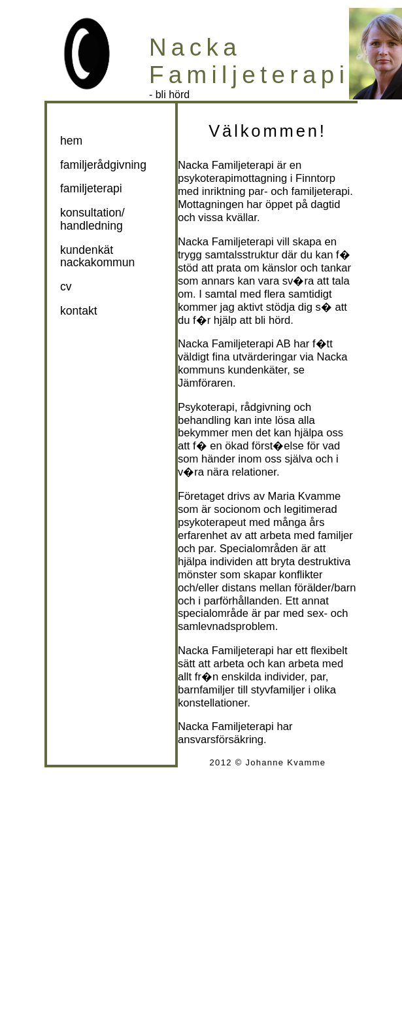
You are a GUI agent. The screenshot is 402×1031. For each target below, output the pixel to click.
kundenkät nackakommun (97, 256)
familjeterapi (91, 188)
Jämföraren (205, 383)
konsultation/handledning (92, 219)
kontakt (78, 310)
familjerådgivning (103, 164)
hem (71, 140)
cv (66, 286)
